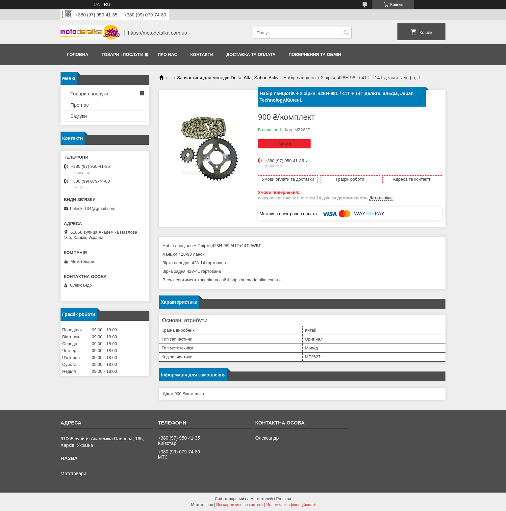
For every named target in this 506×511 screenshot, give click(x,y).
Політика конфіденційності (290, 504)
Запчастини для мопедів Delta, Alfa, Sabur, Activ (228, 77)
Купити (284, 143)
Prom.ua (283, 499)
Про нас (167, 54)
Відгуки (78, 116)
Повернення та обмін (315, 54)
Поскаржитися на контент (239, 504)
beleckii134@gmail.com (92, 208)
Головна (77, 54)
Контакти (202, 54)
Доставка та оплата (250, 54)
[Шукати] (346, 32)
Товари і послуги (122, 54)
